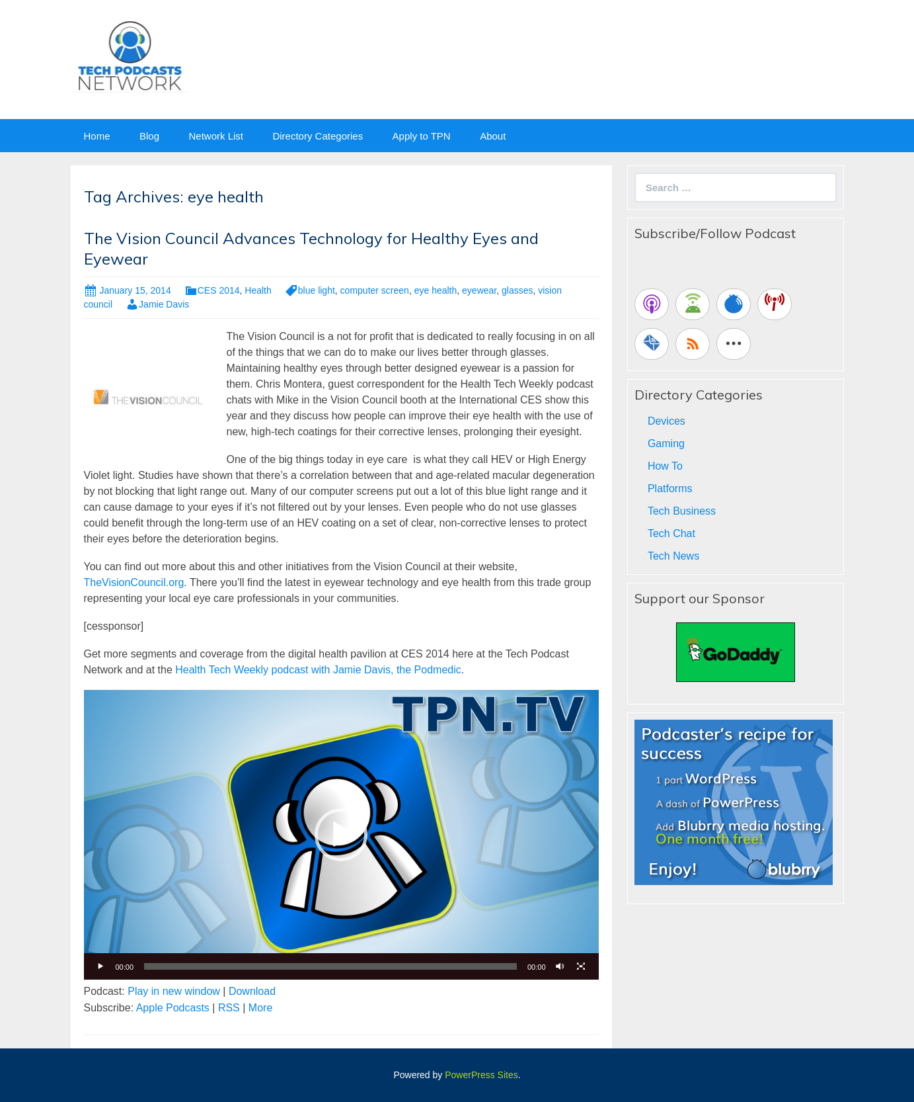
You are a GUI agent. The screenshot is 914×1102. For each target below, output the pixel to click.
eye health (435, 290)
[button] (341, 834)
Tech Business (682, 511)
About (493, 136)
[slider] (330, 966)
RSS (229, 1007)
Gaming (666, 443)
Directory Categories (317, 136)
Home (97, 136)
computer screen (374, 290)
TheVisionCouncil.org (134, 582)
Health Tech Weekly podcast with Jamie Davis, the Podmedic (318, 669)
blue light (316, 290)
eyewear (479, 290)
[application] (341, 835)
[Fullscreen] (581, 966)
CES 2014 (219, 290)
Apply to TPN (422, 136)
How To (665, 466)
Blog (149, 136)
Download (252, 991)
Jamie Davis (164, 304)
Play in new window (174, 991)
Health (258, 290)
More (260, 1007)
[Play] (101, 966)
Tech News (673, 556)
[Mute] (560, 966)
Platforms (670, 488)
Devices (666, 421)
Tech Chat (671, 533)
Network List (215, 136)
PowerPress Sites (481, 1075)
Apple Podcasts (172, 1007)
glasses (517, 290)
